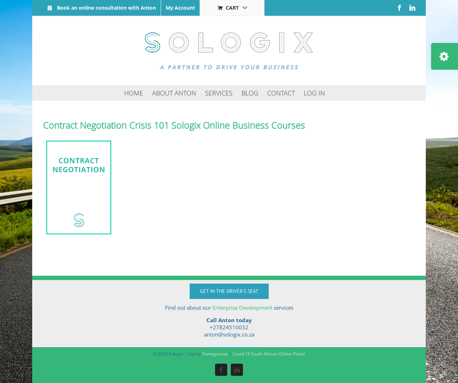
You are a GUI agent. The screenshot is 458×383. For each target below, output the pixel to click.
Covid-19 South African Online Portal (269, 354)
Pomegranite (215, 354)
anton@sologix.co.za (229, 334)
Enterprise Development (242, 307)
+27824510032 (229, 327)
